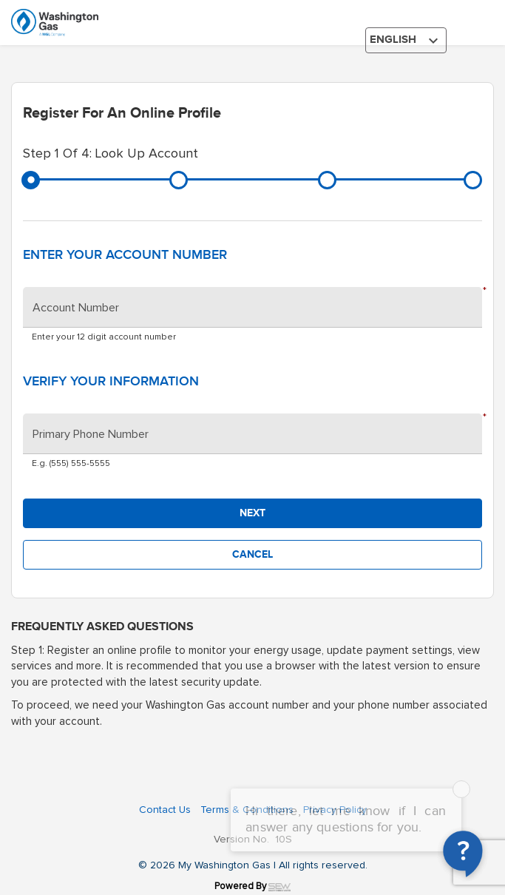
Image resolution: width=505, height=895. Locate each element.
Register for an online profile (122, 113)
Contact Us (165, 810)
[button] (252, 513)
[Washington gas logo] (88, 22)
